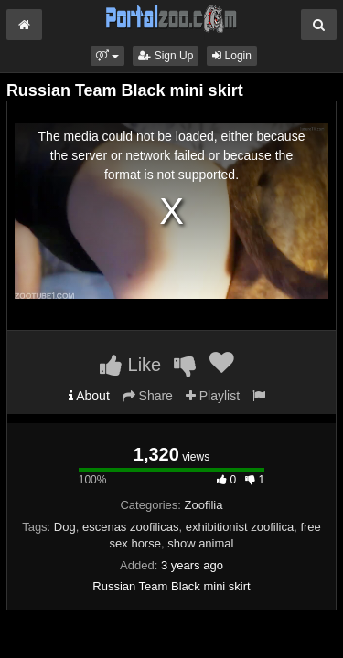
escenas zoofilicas (130, 527)
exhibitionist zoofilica (240, 527)
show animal (200, 543)
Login (232, 55)
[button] (107, 56)
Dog (65, 527)
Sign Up (165, 55)
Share (148, 395)
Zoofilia (204, 505)
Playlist (213, 395)
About (89, 395)
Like (130, 365)
